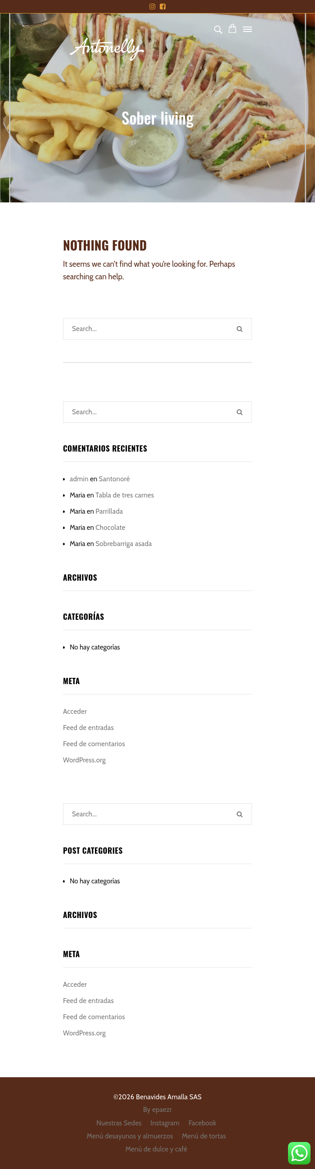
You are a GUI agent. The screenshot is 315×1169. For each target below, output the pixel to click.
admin (79, 479)
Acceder (75, 712)
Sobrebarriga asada (123, 544)
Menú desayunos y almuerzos (130, 1136)
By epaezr (157, 1110)
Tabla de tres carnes (124, 495)
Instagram (165, 1123)
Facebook (202, 1123)
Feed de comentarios (94, 744)
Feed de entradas (88, 728)
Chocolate (110, 528)
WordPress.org (84, 760)
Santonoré (114, 479)
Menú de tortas (204, 1136)
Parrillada (109, 511)
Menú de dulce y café (156, 1149)
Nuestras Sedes (118, 1123)
